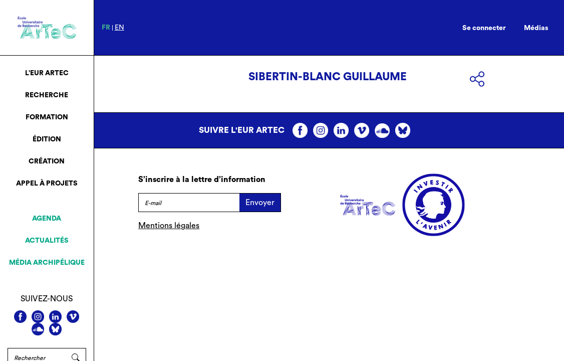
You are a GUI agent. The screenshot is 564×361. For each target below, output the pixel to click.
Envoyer (259, 203)
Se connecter (484, 28)
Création (47, 161)
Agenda (46, 218)
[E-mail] (188, 202)
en (119, 27)
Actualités (47, 240)
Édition (47, 139)
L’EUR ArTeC (47, 73)
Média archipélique (47, 262)
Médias (536, 28)
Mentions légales (168, 226)
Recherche (46, 95)
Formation (47, 117)
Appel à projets (47, 183)
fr (106, 27)
